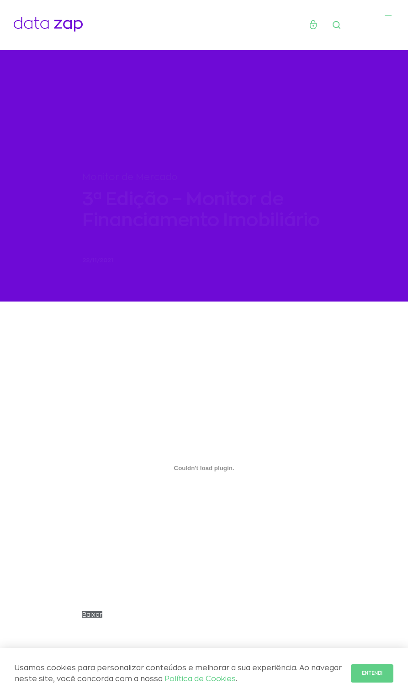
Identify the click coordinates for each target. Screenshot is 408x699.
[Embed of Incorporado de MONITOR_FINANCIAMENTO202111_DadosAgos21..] (204, 472)
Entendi (372, 673)
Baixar (92, 618)
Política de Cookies (200, 679)
